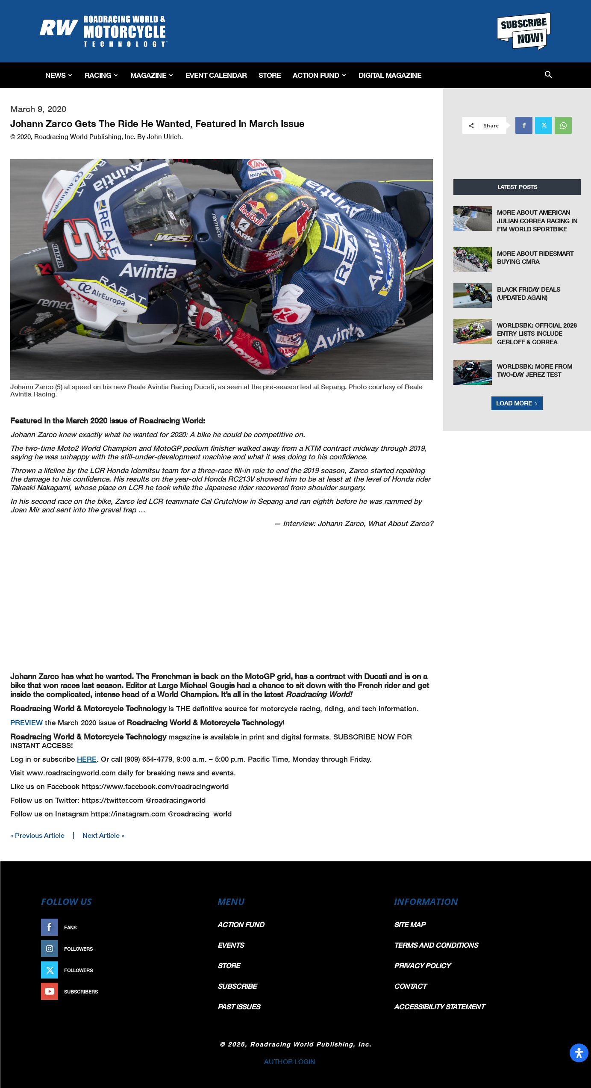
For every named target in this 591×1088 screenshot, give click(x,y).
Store (270, 75)
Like (192, 927)
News (58, 75)
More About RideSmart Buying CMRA (535, 258)
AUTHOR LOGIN (289, 1061)
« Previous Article (37, 835)
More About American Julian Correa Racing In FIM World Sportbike (537, 221)
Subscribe (183, 991)
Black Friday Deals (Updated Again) (528, 294)
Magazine (151, 75)
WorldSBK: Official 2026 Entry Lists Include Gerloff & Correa (537, 334)
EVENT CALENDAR (216, 75)
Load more (517, 403)
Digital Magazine (390, 75)
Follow (187, 949)
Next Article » (103, 835)
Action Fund (319, 75)
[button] (548, 75)
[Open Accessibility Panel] (579, 1053)
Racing (101, 75)
